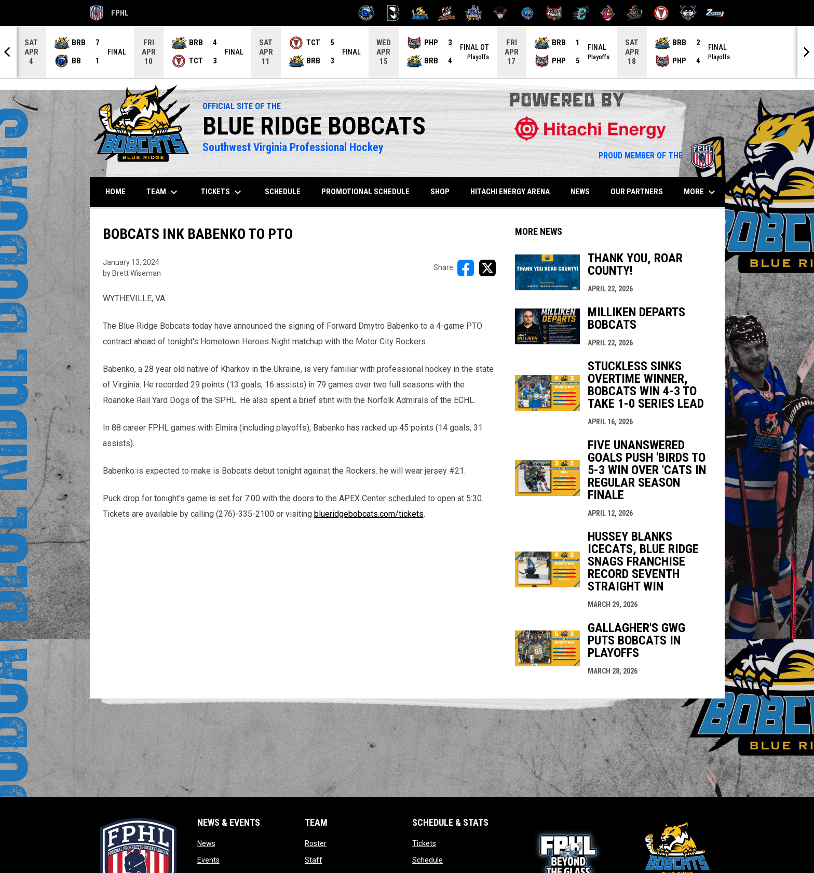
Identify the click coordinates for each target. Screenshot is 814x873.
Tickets (424, 843)
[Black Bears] (393, 13)
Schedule (427, 860)
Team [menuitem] (163, 192)
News (206, 843)
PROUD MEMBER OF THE (656, 155)
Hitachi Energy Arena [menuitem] (510, 191)
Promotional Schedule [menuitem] (365, 191)
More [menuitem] (701, 192)
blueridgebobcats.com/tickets (369, 514)
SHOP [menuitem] (443, 191)
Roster (316, 843)
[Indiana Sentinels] (473, 13)
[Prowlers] (554, 13)
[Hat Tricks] (446, 13)
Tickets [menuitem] (222, 192)
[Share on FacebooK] (465, 268)
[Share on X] (487, 268)
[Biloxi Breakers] (366, 13)
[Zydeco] (715, 13)
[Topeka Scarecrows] (634, 13)
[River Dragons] (581, 13)
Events (208, 860)
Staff (313, 860)
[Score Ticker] (407, 52)
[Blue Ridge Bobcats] (420, 13)
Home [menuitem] (115, 191)
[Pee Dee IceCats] (527, 13)
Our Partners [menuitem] (636, 191)
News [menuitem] (580, 191)
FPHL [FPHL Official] (109, 13)
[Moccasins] (500, 13)
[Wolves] (688, 13)
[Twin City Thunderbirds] (661, 13)
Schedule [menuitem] (283, 191)
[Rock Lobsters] (607, 13)
